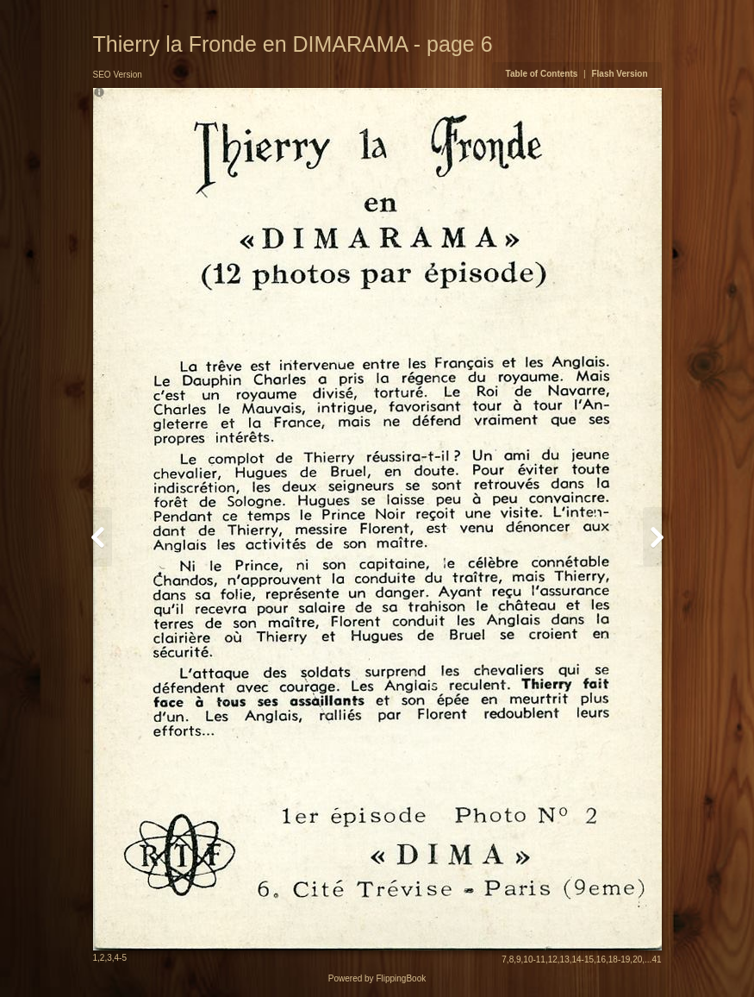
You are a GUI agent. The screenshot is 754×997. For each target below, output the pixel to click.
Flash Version (619, 73)
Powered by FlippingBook (377, 978)
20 (637, 959)
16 (601, 959)
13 (565, 959)
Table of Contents (543, 73)
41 (656, 959)
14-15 (583, 959)
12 (553, 959)
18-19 (619, 959)
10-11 (534, 959)
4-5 (121, 958)
